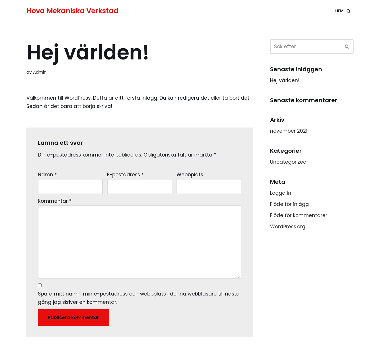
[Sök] (347, 46)
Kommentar (54, 201)
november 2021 (288, 131)
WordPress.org (287, 226)
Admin (39, 72)
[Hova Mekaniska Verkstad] (72, 11)
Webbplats (190, 174)
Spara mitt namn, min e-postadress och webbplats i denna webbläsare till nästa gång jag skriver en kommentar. (139, 298)
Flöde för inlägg (289, 204)
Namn (47, 174)
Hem (339, 11)
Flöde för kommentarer (298, 215)
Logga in (280, 193)
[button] (348, 11)
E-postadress (125, 174)
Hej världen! (284, 80)
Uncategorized (288, 162)
